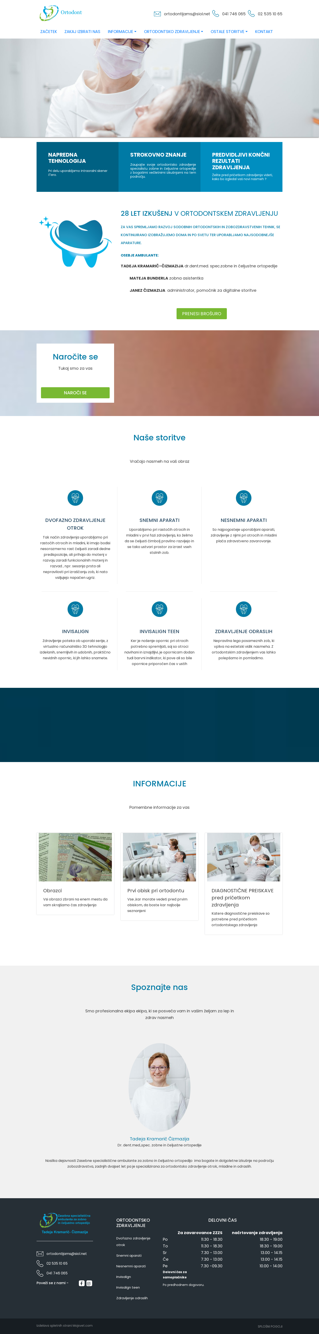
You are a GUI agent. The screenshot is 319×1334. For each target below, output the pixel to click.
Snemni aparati (129, 1255)
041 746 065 (234, 14)
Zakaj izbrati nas (82, 31)
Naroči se (75, 393)
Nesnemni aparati (131, 1266)
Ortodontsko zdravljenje (172, 31)
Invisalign (123, 1276)
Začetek (48, 31)
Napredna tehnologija (67, 158)
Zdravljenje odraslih (132, 1298)
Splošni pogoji (270, 1326)
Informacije (120, 31)
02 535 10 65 (270, 14)
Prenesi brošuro (201, 314)
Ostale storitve (227, 31)
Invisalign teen (128, 1287)
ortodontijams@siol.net (187, 14)
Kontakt (264, 31)
